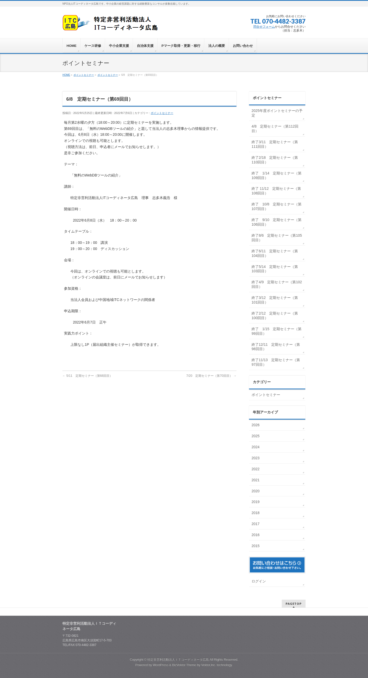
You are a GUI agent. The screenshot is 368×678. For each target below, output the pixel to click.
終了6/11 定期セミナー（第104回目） (275, 253)
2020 (256, 491)
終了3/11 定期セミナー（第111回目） (275, 144)
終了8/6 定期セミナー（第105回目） (277, 237)
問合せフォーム (264, 26)
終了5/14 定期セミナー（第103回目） (275, 269)
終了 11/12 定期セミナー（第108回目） (276, 190)
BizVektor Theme (184, 665)
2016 (256, 535)
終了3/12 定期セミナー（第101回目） (275, 300)
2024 (256, 447)
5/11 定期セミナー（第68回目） (87, 376)
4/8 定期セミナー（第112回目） (275, 128)
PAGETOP (294, 603)
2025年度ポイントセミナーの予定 (277, 113)
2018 (256, 513)
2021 (256, 480)
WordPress (160, 665)
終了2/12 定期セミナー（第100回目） (275, 315)
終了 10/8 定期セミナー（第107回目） (276, 206)
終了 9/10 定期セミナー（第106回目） (276, 222)
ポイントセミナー (162, 112)
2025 (256, 436)
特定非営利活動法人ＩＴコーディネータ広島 (178, 659)
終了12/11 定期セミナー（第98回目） (276, 346)
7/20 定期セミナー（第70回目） (211, 376)
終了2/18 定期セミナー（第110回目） (275, 159)
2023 (256, 458)
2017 (256, 524)
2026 (256, 425)
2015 (256, 546)
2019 (256, 502)
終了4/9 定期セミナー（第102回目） (277, 284)
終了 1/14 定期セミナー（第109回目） (276, 175)
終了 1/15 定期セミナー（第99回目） (276, 331)
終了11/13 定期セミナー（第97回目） (276, 362)
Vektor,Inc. (208, 665)
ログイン (259, 581)
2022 (256, 469)
